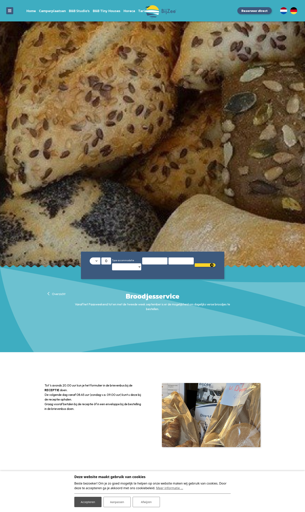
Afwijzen (146, 502)
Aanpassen (117, 502)
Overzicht (58, 294)
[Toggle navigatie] (9, 10)
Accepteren (88, 502)
